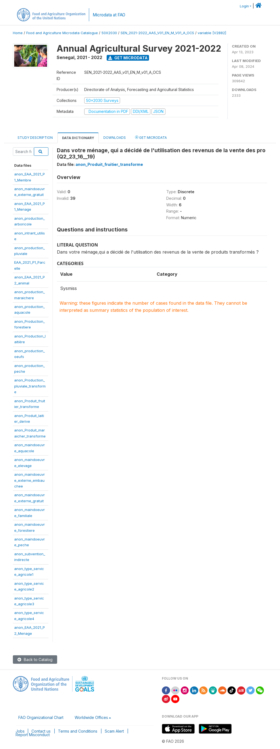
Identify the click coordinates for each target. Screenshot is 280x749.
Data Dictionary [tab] (78, 138)
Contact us (41, 731)
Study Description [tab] (35, 138)
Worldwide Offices (91, 717)
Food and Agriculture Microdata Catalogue (62, 33)
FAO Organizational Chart (40, 717)
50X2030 (109, 33)
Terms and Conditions (77, 731)
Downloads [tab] (114, 138)
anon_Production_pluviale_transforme (30, 386)
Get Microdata (128, 57)
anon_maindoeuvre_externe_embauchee (29, 480)
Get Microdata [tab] (151, 137)
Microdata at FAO (109, 14)
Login (244, 6)
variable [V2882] (212, 33)
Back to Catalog (35, 659)
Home (18, 33)
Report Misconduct (33, 734)
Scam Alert (114, 731)
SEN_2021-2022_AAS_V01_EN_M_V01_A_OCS (157, 33)
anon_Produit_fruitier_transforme (109, 164)
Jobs (20, 731)
